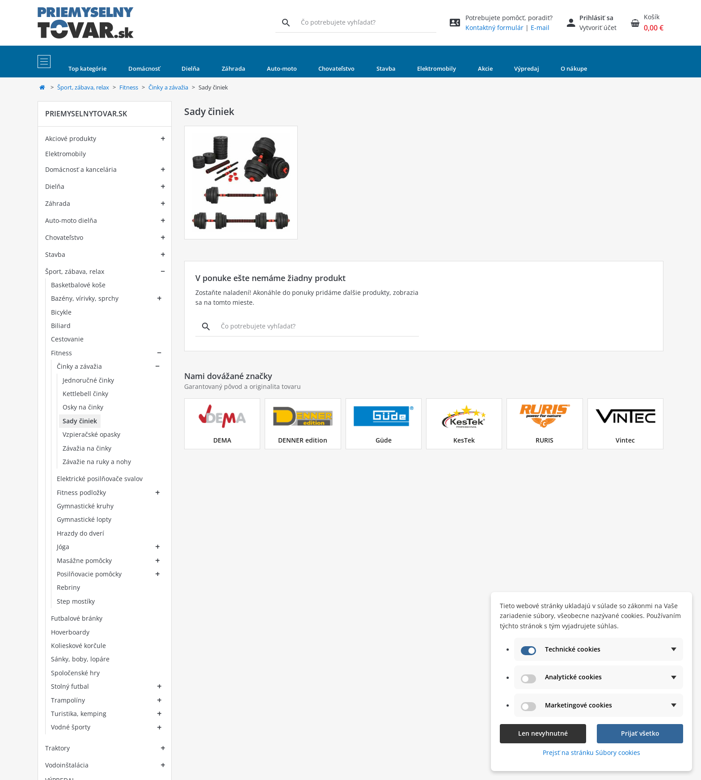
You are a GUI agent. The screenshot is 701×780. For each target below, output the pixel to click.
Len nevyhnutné (543, 733)
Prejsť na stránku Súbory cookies (591, 752)
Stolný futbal (70, 686)
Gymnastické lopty (84, 519)
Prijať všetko (640, 733)
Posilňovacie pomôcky (89, 574)
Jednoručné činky (88, 380)
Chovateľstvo (64, 237)
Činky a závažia (168, 87)
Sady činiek (80, 421)
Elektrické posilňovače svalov (100, 478)
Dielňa (54, 186)
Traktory (57, 748)
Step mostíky (76, 601)
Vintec (625, 440)
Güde (384, 440)
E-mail (540, 27)
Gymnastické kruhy (85, 506)
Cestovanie (67, 339)
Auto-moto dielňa (71, 220)
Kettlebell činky (85, 393)
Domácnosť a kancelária (81, 169)
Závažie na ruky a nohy (97, 461)
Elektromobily (65, 153)
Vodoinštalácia (67, 765)
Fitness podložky (81, 492)
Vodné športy (70, 727)
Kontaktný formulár (494, 27)
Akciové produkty (70, 138)
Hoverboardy (70, 632)
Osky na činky (83, 407)
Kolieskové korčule (78, 645)
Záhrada (57, 203)
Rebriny (68, 587)
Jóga (63, 546)
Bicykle (61, 312)
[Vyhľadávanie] (285, 22)
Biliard (61, 325)
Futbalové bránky (76, 618)
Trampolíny (68, 700)
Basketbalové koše (78, 285)
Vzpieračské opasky (91, 434)
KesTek (464, 440)
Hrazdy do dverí (80, 533)
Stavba (55, 254)
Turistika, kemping (78, 713)
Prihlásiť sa (596, 17)
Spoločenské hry (75, 673)
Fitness (128, 87)
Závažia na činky (87, 448)
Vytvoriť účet (598, 27)
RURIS (544, 440)
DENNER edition (302, 440)
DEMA (222, 440)
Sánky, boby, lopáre (80, 659)
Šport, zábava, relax (83, 87)
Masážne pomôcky (84, 560)
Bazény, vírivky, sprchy (84, 298)
